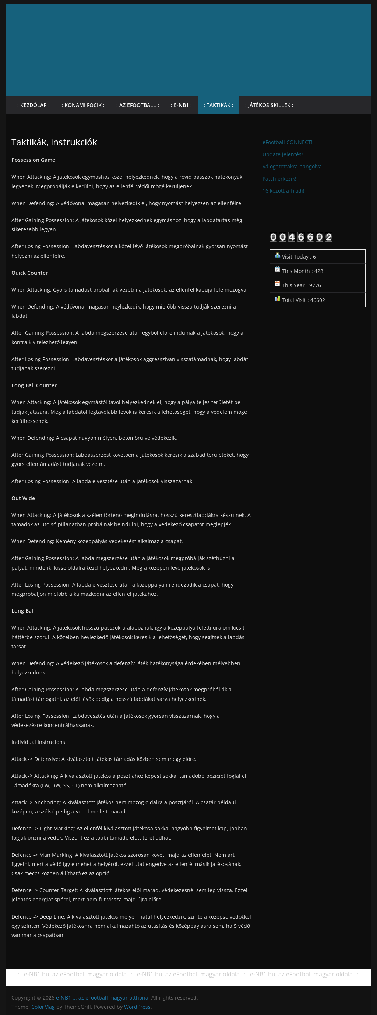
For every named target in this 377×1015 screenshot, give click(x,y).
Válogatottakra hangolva (292, 166)
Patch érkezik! (279, 178)
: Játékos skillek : (269, 105)
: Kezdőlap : (33, 105)
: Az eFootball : (137, 105)
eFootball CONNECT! (288, 142)
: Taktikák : (218, 105)
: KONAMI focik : (83, 105)
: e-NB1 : (181, 105)
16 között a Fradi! (283, 190)
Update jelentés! (283, 154)
